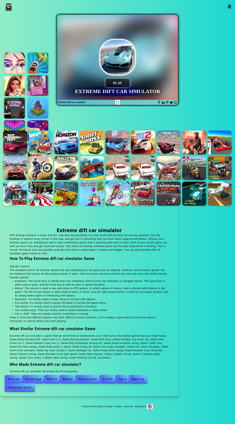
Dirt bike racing (41, 168)
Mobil (52, 379)
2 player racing (143, 194)
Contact (108, 406)
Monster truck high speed (92, 194)
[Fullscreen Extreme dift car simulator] (117, 102)
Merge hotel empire (14, 85)
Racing (138, 379)
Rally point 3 (66, 168)
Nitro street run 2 (143, 143)
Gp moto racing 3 (194, 168)
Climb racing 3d (92, 168)
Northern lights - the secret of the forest (38, 108)
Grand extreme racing (220, 143)
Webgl (68, 379)
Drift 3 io (41, 143)
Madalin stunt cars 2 (169, 143)
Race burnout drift (15, 143)
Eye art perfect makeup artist (14, 63)
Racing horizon (66, 143)
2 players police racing (169, 194)
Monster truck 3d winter (41, 194)
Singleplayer (19, 387)
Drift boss (92, 143)
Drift (108, 379)
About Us (128, 406)
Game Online (19, 6)
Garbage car (220, 168)
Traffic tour (15, 168)
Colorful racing (66, 194)
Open (229, 6)
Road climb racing (15, 194)
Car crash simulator (118, 168)
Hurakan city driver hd (118, 143)
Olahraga (33, 379)
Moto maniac (118, 194)
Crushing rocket (38, 63)
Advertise (139, 406)
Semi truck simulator (169, 168)
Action (13, 379)
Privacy (118, 406)
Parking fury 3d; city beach (220, 194)
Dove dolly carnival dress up (38, 85)
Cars (122, 379)
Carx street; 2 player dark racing (194, 194)
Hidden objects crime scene (14, 108)
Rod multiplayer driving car (194, 143)
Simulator (88, 379)
